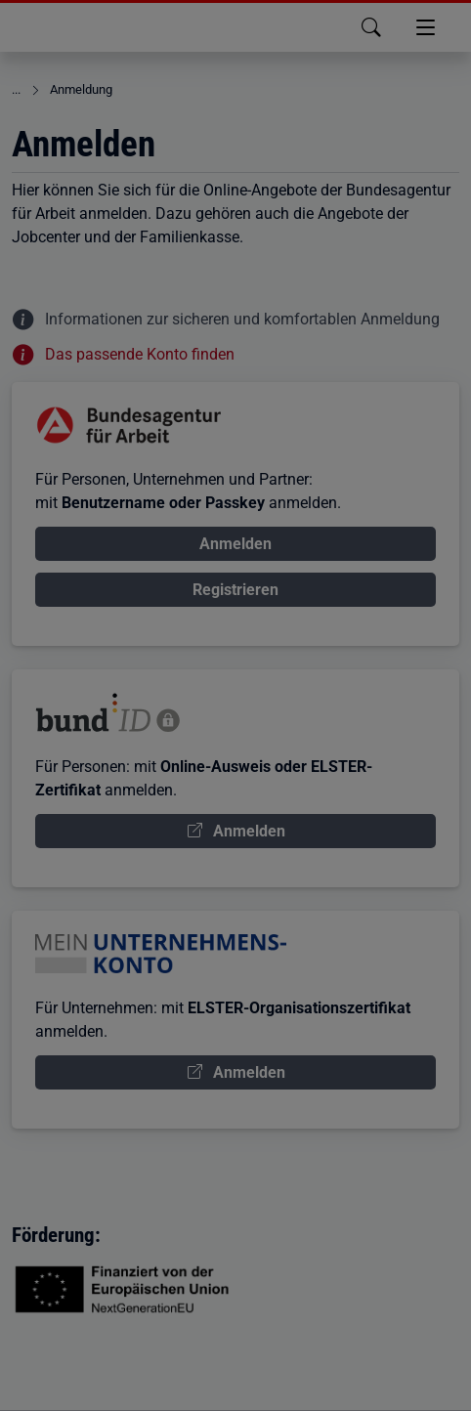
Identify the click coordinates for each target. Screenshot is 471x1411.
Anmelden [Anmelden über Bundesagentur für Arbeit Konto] (235, 543)
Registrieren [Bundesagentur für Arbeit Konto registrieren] (235, 589)
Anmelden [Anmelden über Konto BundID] (249, 831)
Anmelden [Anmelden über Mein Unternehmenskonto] (249, 1072)
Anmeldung (81, 89)
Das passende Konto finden (140, 354)
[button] (331, 27)
